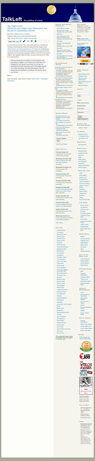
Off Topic (59, 314)
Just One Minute (84, 259)
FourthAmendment (85, 213)
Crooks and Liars (82, 153)
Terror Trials (60, 327)
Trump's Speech (61, 169)
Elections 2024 (61, 240)
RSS (87, 38)
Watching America (85, 251)
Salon (82, 249)
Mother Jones (84, 245)
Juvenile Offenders (62, 298)
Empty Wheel (81, 159)
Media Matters (84, 242)
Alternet (82, 236)
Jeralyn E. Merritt (82, 127)
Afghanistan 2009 (61, 249)
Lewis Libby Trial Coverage (64, 304)
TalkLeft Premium (83, 85)
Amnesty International (83, 321)
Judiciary (59, 296)
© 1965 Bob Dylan (61, 339)
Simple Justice (84, 224)
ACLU (82, 292)
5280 (80, 173)
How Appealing (82, 161)
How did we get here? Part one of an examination (63, 68)
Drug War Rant (83, 179)
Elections (59, 277)
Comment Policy (86, 40)
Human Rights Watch (86, 328)
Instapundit (81, 163)
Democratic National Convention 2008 (62, 270)
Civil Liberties (60, 253)
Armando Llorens (83, 134)
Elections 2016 (61, 236)
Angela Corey (27, 38)
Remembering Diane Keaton (64, 211)
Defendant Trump (61, 234)
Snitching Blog (84, 226)
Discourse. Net (84, 209)
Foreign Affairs (61, 285)
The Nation (83, 247)
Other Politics (60, 320)
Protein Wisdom (84, 263)
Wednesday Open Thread (64, 50)
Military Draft (60, 308)
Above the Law (84, 205)
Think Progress (82, 167)
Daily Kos (80, 155)
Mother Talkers (83, 191)
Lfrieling (60, 120)
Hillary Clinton (60, 287)
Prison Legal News (85, 330)
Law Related (60, 300)
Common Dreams (85, 238)
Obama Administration (63, 312)
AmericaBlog (82, 175)
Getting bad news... (61, 99)
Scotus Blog (83, 219)
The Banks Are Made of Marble (64, 78)
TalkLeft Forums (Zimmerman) (82, 79)
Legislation (60, 302)
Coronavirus (60, 232)
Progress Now (84, 279)
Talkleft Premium (61, 322)
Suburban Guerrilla (84, 199)
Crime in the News (24, 34)
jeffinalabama (61, 76)
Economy (59, 242)
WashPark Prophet (85, 281)
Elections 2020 (61, 283)
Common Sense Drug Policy (84, 295)
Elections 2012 (61, 238)
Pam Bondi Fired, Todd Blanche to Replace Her (63, 37)
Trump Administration (62, 247)
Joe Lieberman (61, 293)
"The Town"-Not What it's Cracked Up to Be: (63, 128)
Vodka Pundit (84, 265)
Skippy (81, 197)
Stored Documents (62, 273)
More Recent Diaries (61, 144)
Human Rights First (85, 326)
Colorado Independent (83, 274)
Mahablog (82, 189)
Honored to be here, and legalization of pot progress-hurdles (63, 117)
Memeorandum (82, 144)
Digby (79, 157)
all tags (34, 38)
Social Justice (60, 325)
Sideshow (82, 195)
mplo (59, 130)
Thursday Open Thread (63, 182)
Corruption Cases (61, 257)
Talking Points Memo (84, 165)
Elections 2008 (61, 281)
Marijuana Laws (82, 76)
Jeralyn (11, 34)
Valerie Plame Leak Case (63, 329)
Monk (88, 415)
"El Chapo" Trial (61, 275)
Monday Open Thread (63, 30)
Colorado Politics (85, 277)
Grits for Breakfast (84, 181)
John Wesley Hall (83, 138)
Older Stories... (60, 222)
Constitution (60, 255)
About (83, 38)
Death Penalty (60, 265)
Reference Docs (61, 244)
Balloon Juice (83, 177)
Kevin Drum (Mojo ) (84, 183)
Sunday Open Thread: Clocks (65, 197)
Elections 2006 (61, 279)
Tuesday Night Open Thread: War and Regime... (64, 56)
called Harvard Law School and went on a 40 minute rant (24, 49)
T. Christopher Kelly (83, 136)
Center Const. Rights (86, 324)
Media (58, 306)
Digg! (17, 41)
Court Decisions (61, 259)
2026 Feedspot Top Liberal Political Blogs (85, 338)
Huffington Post (84, 240)
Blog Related (60, 251)
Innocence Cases (61, 291)
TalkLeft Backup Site (83, 74)
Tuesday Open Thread (63, 175)
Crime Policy (60, 263)
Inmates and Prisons (62, 289)
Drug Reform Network (83, 298)
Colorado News (61, 230)
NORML (82, 310)
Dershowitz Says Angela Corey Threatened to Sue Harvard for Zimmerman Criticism (27, 29)
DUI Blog (82, 211)
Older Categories (61, 316)
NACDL (82, 305)
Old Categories (61, 318)
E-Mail (79, 40)
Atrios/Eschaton (82, 151)
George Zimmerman (17, 38)
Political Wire (82, 193)
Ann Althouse (84, 207)
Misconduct (60, 310)
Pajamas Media (84, 261)
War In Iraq (60, 331)
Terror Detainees (61, 267)
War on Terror (60, 333)
